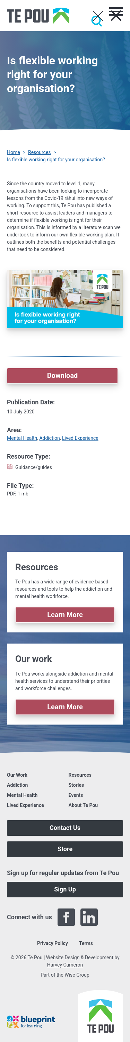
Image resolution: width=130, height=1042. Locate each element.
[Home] (38, 16)
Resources (39, 152)
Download (62, 375)
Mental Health (22, 438)
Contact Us (65, 827)
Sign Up (65, 889)
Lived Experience (80, 438)
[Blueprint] (31, 1022)
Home (13, 152)
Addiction (49, 438)
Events (76, 795)
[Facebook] (66, 917)
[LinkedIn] (89, 917)
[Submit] (96, 21)
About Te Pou (83, 805)
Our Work (17, 775)
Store (65, 849)
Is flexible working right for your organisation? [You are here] (56, 159)
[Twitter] (112, 917)
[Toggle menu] (116, 11)
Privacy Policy (52, 943)
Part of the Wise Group (65, 975)
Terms (86, 943)
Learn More (65, 615)
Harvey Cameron (65, 965)
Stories (76, 785)
